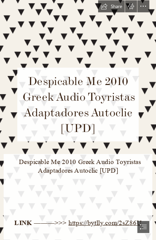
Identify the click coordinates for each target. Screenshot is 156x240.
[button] (111, 6)
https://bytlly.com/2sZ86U (105, 223)
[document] (78, 120)
